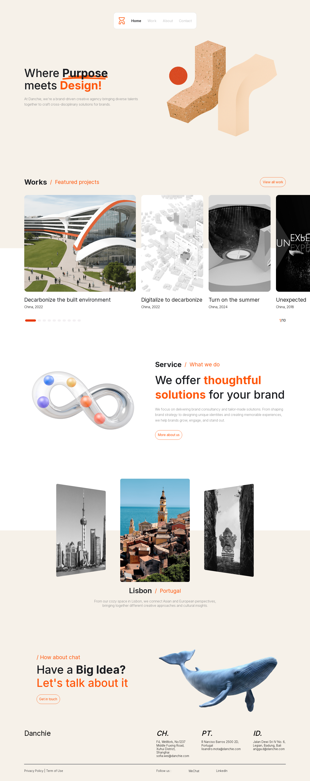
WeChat (193, 771)
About (168, 21)
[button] (30, 320)
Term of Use (54, 771)
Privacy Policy (33, 771)
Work (152, 21)
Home (136, 21)
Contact (185, 21)
